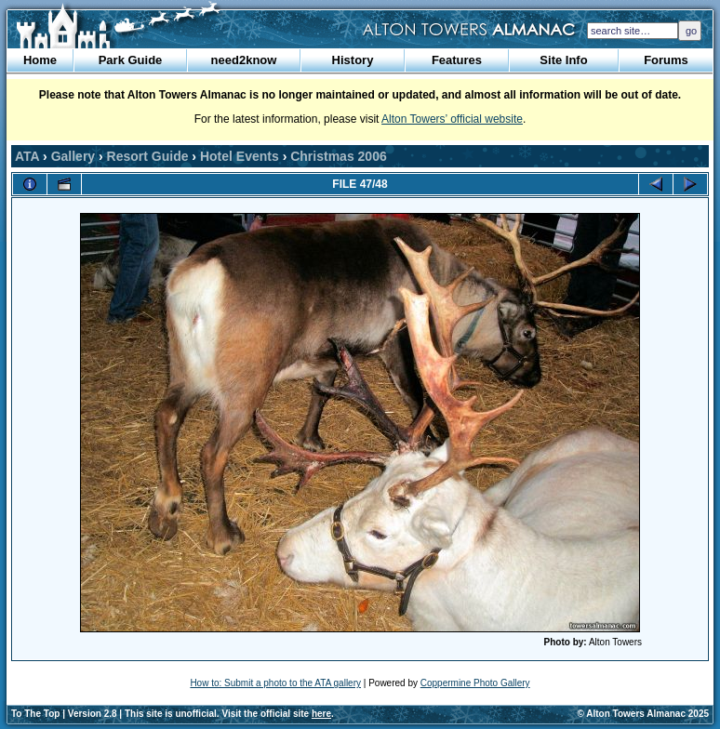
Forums (666, 60)
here (321, 714)
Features (457, 60)
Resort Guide (148, 156)
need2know (244, 60)
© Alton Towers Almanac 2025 (643, 714)
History (353, 60)
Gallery (73, 156)
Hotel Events (239, 156)
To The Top (35, 714)
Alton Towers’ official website (452, 119)
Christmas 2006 (338, 156)
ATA (27, 156)
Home (40, 60)
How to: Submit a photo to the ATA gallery (275, 683)
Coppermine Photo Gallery (475, 683)
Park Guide (131, 60)
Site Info (563, 60)
